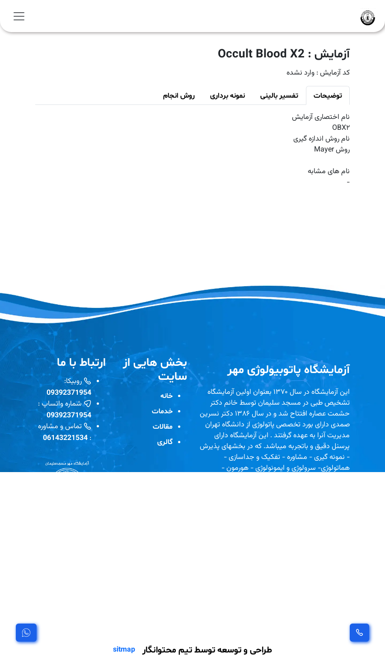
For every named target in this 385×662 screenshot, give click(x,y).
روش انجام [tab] (179, 95)
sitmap (124, 649)
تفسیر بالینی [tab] (279, 95)
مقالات (163, 426)
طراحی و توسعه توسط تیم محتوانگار (207, 649)
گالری (165, 441)
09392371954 (69, 392)
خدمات (162, 410)
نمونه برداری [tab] (227, 95)
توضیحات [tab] (328, 95)
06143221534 (65, 437)
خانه (166, 395)
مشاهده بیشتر (224, 624)
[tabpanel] (192, 150)
